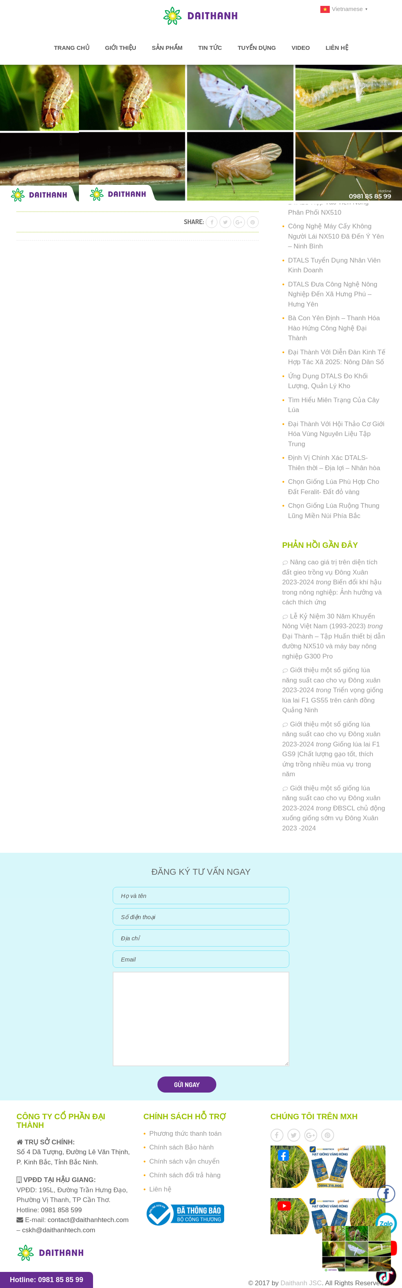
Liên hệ (336, 48)
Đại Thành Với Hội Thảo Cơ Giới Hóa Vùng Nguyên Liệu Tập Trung (336, 434)
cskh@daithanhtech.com (58, 1230)
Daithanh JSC (301, 1283)
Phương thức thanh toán (185, 1133)
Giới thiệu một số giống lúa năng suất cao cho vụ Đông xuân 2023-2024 (331, 680)
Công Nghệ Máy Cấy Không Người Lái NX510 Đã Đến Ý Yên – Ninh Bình (336, 236)
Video (301, 48)
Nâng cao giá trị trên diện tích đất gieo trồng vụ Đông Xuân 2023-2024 (330, 572)
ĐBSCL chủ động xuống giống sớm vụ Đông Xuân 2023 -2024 (333, 818)
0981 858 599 (60, 1210)
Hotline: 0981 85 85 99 (46, 1280)
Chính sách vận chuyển (184, 1161)
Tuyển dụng (257, 48)
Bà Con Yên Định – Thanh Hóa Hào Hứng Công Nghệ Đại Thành (334, 328)
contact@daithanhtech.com (88, 1220)
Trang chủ (71, 48)
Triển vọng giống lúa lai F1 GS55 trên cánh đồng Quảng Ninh (332, 700)
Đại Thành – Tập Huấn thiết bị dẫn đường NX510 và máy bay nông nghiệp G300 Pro (333, 646)
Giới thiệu (120, 48)
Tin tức (210, 48)
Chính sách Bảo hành (181, 1147)
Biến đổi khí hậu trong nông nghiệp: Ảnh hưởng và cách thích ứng (332, 592)
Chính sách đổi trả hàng (185, 1175)
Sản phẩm (167, 48)
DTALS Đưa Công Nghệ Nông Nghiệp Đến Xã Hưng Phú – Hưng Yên (333, 294)
